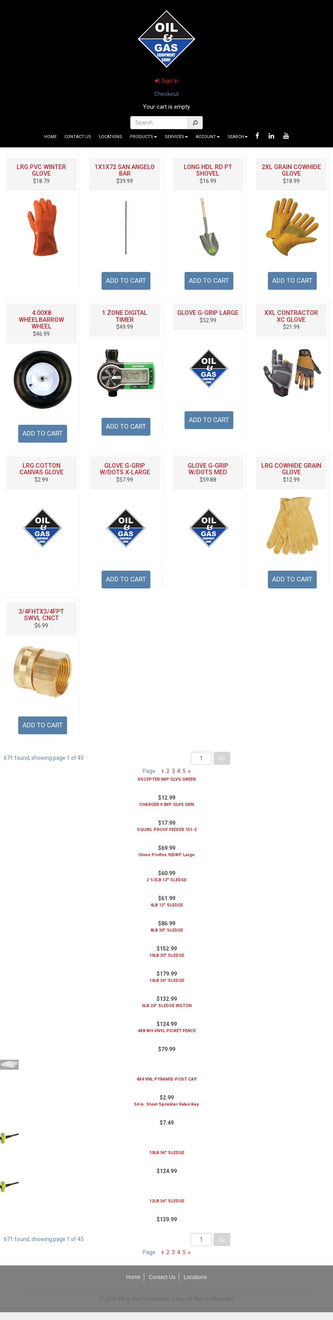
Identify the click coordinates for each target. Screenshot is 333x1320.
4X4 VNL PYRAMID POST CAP (166, 1079)
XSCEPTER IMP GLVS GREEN (167, 779)
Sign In (166, 80)
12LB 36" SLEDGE (166, 1201)
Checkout (166, 94)
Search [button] (238, 136)
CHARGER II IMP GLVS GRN (166, 804)
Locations (110, 136)
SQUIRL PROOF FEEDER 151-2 (167, 829)
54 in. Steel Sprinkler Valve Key (166, 1104)
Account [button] (208, 136)
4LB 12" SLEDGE (166, 905)
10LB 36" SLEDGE (166, 1152)
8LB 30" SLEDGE (166, 930)
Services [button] (176, 136)
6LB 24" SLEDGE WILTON (167, 1005)
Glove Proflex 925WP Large (166, 854)
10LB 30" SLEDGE (166, 955)
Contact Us (77, 136)
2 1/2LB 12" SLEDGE (166, 879)
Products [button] (143, 136)
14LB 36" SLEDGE (166, 980)
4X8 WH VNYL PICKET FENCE (167, 1030)
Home (50, 136)
